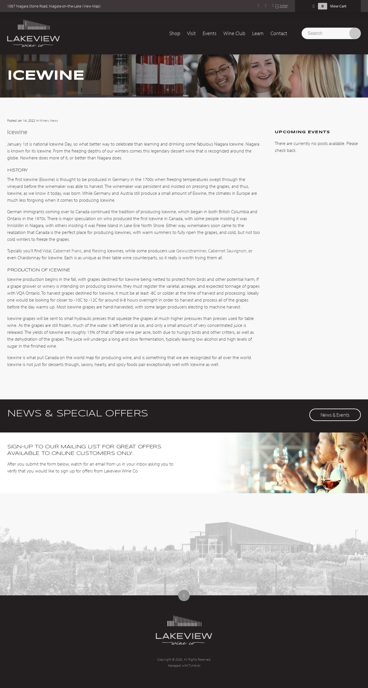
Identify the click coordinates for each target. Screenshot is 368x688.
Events (209, 33)
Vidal (47, 251)
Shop (174, 33)
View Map (91, 6)
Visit (191, 33)
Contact (279, 33)
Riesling (99, 251)
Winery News (48, 120)
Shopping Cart (313, 6)
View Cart (338, 6)
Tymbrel (194, 665)
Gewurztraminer (191, 251)
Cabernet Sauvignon (227, 251)
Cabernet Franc (67, 251)
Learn (258, 33)
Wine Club (234, 33)
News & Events (335, 414)
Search (355, 33)
